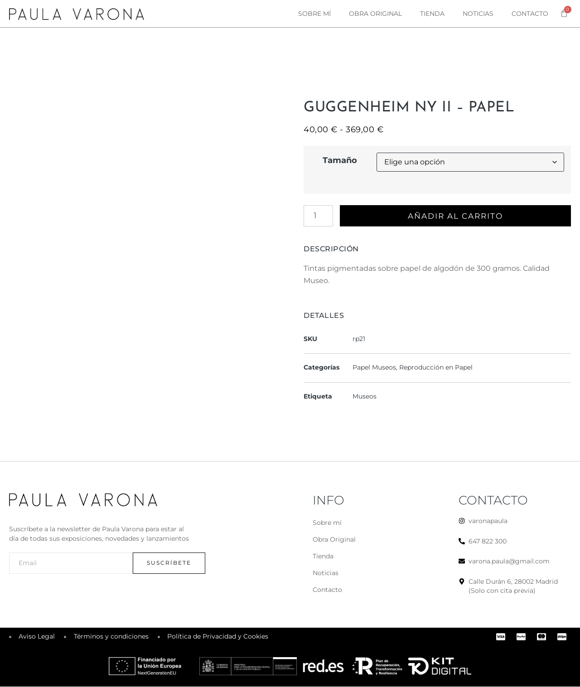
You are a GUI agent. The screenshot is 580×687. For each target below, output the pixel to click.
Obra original (375, 14)
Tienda (432, 14)
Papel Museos (374, 368)
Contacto (530, 14)
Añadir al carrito (457, 216)
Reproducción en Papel (436, 368)
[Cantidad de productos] (318, 216)
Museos (365, 397)
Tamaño (340, 160)
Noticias (478, 14)
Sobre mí (314, 14)
